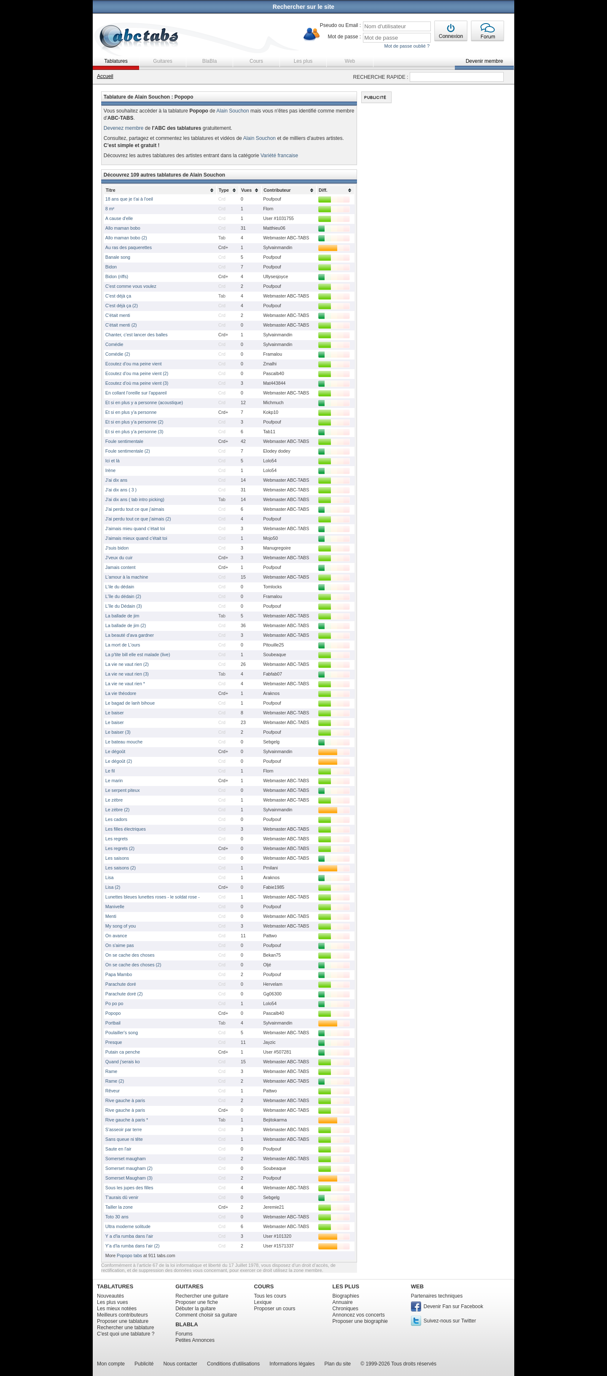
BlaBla (209, 61)
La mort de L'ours (122, 644)
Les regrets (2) (119, 848)
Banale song (117, 257)
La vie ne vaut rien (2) (127, 664)
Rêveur (112, 1090)
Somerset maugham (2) (129, 1168)
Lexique (262, 1302)
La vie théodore (120, 693)
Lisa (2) (113, 887)
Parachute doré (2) (124, 993)
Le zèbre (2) (117, 809)
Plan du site (338, 1364)
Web (350, 61)
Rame (111, 1071)
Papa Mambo (118, 974)
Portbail (113, 1022)
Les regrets (116, 838)
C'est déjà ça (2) (121, 305)
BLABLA (186, 1324)
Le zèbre (114, 799)
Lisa (109, 877)
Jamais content (120, 567)
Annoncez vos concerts (359, 1315)
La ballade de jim (122, 615)
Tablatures (115, 61)
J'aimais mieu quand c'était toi (135, 528)
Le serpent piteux (122, 790)
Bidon (111, 266)
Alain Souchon (232, 111)
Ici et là (112, 460)
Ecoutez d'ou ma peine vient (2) (137, 373)
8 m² (109, 208)
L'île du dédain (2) (123, 596)
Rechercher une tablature (125, 1327)
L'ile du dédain (119, 586)
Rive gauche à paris (125, 1100)
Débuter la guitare (195, 1309)
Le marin (114, 780)
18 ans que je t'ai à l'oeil (129, 198)
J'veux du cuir (119, 557)
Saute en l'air (118, 1148)
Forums (184, 1334)
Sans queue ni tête (124, 1139)
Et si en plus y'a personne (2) (134, 421)
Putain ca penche (122, 1051)
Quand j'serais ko (122, 1061)
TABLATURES (115, 1286)
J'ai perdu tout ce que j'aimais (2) (138, 518)
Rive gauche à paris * (126, 1119)
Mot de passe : (344, 37)
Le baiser (114, 712)
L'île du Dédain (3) (123, 606)
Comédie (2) (117, 354)
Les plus (303, 61)
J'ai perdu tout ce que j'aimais (134, 509)
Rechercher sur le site (303, 6)
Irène (110, 470)
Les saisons (117, 858)
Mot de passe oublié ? (407, 45)
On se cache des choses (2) (133, 964)
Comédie (114, 344)
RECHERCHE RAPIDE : (380, 77)
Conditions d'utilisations (233, 1364)
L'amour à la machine (126, 576)
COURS (264, 1286)
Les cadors (116, 819)
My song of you (120, 925)
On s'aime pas (119, 945)
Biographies (346, 1296)
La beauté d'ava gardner (129, 635)
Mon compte (111, 1364)
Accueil (105, 76)
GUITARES (189, 1286)
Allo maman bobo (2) (126, 237)
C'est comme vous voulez (130, 286)
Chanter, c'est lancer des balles (136, 334)
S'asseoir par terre (123, 1129)
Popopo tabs (129, 1255)
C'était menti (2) (121, 324)
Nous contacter (180, 1364)
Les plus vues (112, 1302)
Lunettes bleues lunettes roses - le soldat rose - (152, 896)
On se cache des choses (130, 955)
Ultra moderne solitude (127, 1226)
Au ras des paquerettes (128, 247)
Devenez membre (124, 128)
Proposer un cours (274, 1309)
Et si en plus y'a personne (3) (134, 431)
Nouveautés (110, 1296)
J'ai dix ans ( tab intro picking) (134, 499)
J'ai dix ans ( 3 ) (121, 489)
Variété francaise (279, 155)
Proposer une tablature (122, 1321)
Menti (110, 916)
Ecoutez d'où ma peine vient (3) (137, 383)
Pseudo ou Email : (340, 25)
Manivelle (114, 906)
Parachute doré (120, 984)
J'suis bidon (117, 547)
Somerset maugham (125, 1158)
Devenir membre (484, 61)
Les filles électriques (125, 829)
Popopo (113, 1013)
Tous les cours (270, 1296)
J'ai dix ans (116, 480)
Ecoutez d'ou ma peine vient (133, 363)
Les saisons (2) (120, 867)
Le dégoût (115, 751)
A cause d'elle (119, 218)
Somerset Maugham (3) (129, 1177)
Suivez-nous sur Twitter (450, 1321)
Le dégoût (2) (118, 761)
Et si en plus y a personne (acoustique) (144, 402)
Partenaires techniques (437, 1296)
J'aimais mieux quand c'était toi (136, 538)
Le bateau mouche (123, 741)
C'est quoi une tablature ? (125, 1334)
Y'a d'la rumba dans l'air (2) (132, 1245)
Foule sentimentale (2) (127, 450)
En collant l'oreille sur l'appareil (136, 392)
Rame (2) (114, 1081)
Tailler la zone (119, 1207)
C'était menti (117, 315)
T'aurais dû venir (121, 1197)
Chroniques (345, 1309)
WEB (417, 1286)
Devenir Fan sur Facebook (453, 1306)
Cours (256, 61)
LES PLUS (346, 1286)
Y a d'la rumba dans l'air (129, 1236)
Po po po (114, 1003)
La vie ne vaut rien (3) (127, 673)
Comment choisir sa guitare (206, 1315)
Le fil (110, 770)
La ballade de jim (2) (125, 625)
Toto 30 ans (117, 1216)
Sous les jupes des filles (129, 1187)
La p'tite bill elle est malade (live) (137, 654)
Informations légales (291, 1364)
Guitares (162, 61)
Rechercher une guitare (201, 1296)
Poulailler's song (121, 1032)
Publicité (143, 1364)
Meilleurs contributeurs (122, 1315)
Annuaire (343, 1302)
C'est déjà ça (118, 295)
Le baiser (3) (118, 732)
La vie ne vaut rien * (125, 683)
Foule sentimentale (124, 441)
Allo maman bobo (122, 228)
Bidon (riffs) (116, 276)
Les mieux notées (117, 1309)
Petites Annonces (195, 1340)
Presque (113, 1042)
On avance (116, 935)
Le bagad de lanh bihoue (130, 702)
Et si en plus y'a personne (131, 412)
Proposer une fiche (196, 1302)
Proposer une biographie (360, 1321)
